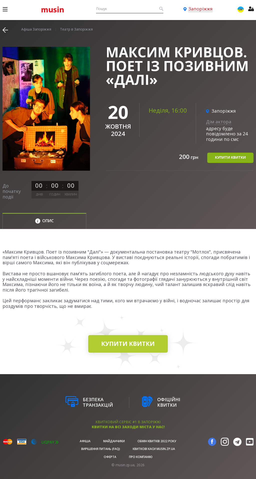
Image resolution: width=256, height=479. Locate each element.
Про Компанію (140, 457)
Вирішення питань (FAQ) (100, 449)
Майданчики (114, 441)
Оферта (110, 457)
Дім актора (218, 122)
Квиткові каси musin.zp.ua (154, 449)
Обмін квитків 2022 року (157, 441)
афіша (85, 441)
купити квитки (230, 157)
